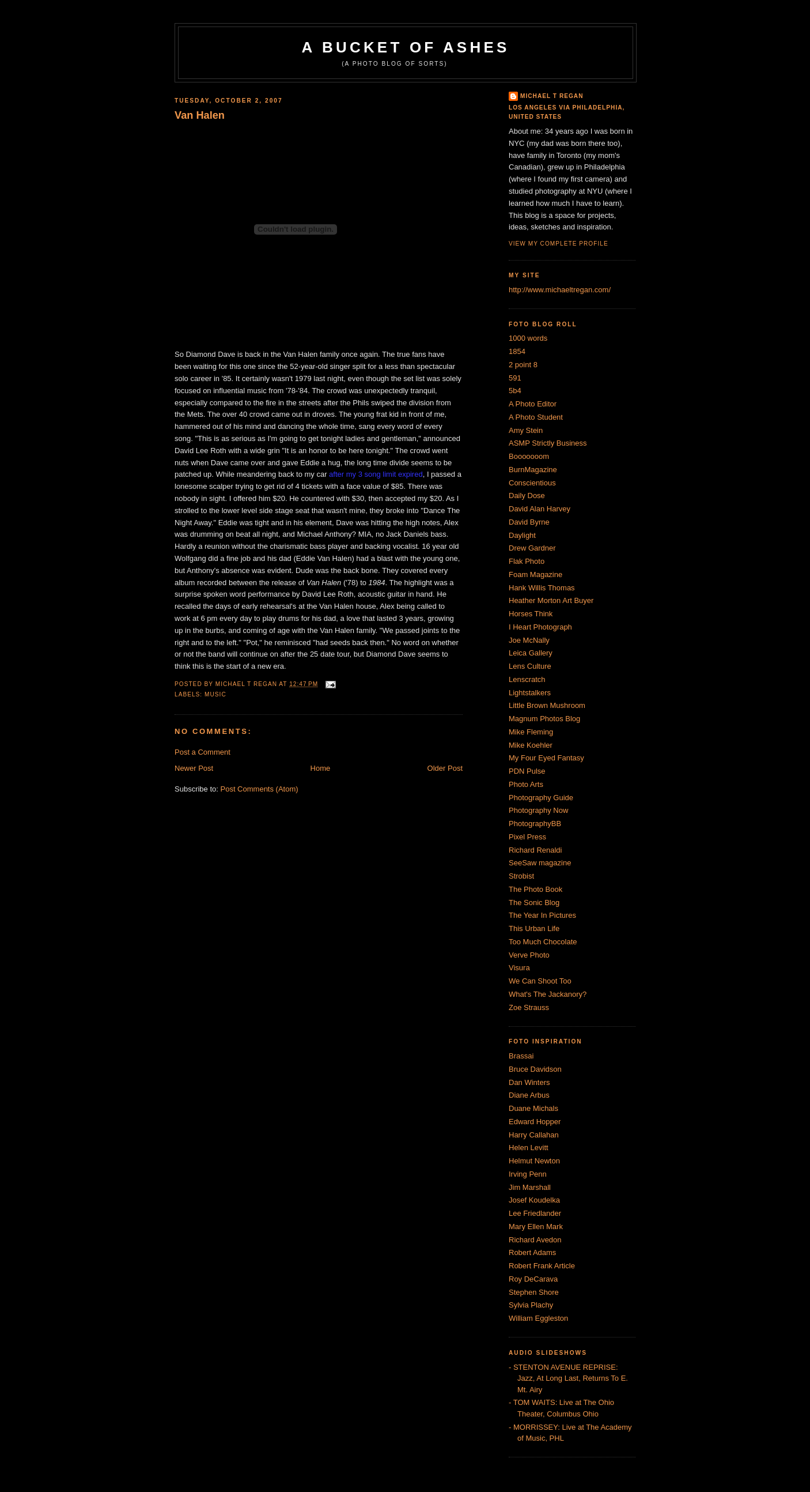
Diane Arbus (529, 1095)
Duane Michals (533, 1108)
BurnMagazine (533, 469)
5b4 (515, 390)
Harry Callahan (534, 1135)
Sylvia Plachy (531, 1305)
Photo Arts (526, 784)
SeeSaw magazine (540, 862)
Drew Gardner (532, 548)
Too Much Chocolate (543, 941)
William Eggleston (538, 1318)
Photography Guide (541, 797)
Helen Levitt (528, 1147)
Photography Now (538, 810)
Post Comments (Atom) (259, 789)
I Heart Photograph (540, 627)
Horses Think (530, 613)
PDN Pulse (527, 771)
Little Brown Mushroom (547, 705)
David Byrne (529, 522)
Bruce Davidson (535, 1069)
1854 (517, 351)
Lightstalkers (530, 692)
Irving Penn (528, 1174)
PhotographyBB (535, 823)
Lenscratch (527, 679)
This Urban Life (534, 928)
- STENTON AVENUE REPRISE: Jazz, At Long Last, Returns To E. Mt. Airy (568, 1378)
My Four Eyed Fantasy (546, 757)
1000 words (528, 338)
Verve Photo (529, 955)
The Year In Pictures (542, 915)
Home (321, 768)
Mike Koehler (530, 745)
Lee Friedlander (535, 1213)
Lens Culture (530, 666)
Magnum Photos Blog (544, 718)
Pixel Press (527, 836)
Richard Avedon (535, 1239)
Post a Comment (202, 752)
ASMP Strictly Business (548, 443)
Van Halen (200, 115)
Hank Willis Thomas (542, 587)
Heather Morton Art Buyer (551, 600)
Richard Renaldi (535, 850)
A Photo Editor (533, 404)
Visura (519, 967)
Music (215, 694)
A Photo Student (536, 417)
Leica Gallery (530, 653)
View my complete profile (558, 243)
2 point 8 (523, 364)
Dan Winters (529, 1082)
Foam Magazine (535, 574)
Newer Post (194, 768)
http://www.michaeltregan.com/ (560, 289)
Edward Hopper (535, 1121)
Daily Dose (527, 495)
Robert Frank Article (542, 1265)
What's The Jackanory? (547, 994)
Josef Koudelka (534, 1200)
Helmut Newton (534, 1160)
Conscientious (532, 483)
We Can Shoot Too (540, 981)
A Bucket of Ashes (406, 47)
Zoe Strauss (529, 1007)
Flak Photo (526, 561)
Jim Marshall (530, 1187)
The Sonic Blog (534, 902)
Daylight (522, 535)
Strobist (521, 876)
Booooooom (529, 456)
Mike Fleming (531, 732)
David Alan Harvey (539, 508)
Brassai (521, 1056)
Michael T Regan (552, 96)
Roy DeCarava (533, 1279)
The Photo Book (535, 889)
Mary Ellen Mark (536, 1226)
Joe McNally (529, 640)
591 (515, 378)
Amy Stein (526, 430)
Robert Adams (532, 1252)
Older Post (445, 768)
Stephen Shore (534, 1292)
